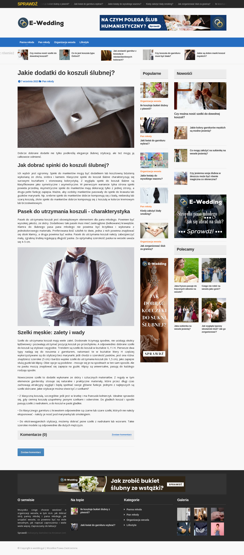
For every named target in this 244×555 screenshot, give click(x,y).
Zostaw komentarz (122, 434)
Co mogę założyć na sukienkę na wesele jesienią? (208, 152)
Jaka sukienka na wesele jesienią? (182, 327)
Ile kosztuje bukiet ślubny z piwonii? (53, 4)
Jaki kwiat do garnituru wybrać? (89, 4)
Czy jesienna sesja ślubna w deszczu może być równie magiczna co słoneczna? (205, 176)
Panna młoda (134, 509)
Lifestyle (131, 525)
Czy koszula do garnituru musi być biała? (167, 54)
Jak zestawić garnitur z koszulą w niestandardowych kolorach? (124, 55)
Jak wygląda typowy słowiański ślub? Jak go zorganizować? (214, 329)
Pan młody (48, 81)
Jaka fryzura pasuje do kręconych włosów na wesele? (185, 289)
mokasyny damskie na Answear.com (46, 532)
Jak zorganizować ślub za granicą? (195, 4)
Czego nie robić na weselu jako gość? (211, 287)
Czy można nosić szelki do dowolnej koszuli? (43, 54)
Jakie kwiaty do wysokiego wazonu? (125, 4)
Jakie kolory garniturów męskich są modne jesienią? (208, 129)
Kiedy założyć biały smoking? (160, 4)
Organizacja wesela (150, 101)
